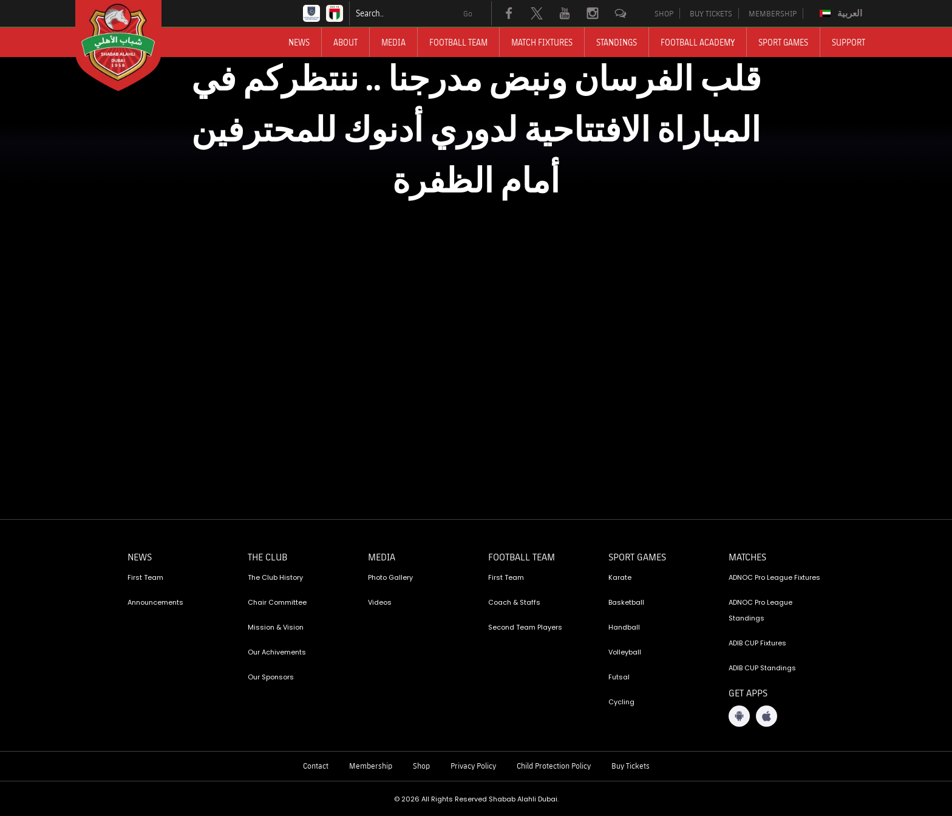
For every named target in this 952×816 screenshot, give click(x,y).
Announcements (155, 602)
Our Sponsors (271, 677)
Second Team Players (525, 627)
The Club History (275, 577)
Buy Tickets (630, 765)
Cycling (621, 702)
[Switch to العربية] (842, 13)
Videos (380, 602)
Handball (624, 627)
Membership (370, 765)
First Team (145, 577)
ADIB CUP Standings (762, 668)
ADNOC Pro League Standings (760, 610)
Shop (421, 765)
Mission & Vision (276, 627)
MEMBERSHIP (773, 13)
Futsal (619, 677)
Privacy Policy (473, 765)
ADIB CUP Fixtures (757, 643)
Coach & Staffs (514, 602)
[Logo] (129, 45)
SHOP (663, 13)
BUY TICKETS (711, 13)
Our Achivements (277, 652)
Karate (619, 577)
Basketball (626, 602)
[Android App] (739, 716)
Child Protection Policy (554, 765)
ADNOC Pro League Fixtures (774, 577)
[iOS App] (766, 716)
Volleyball (624, 652)
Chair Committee (277, 602)
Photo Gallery (390, 577)
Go (467, 13)
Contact (315, 765)
